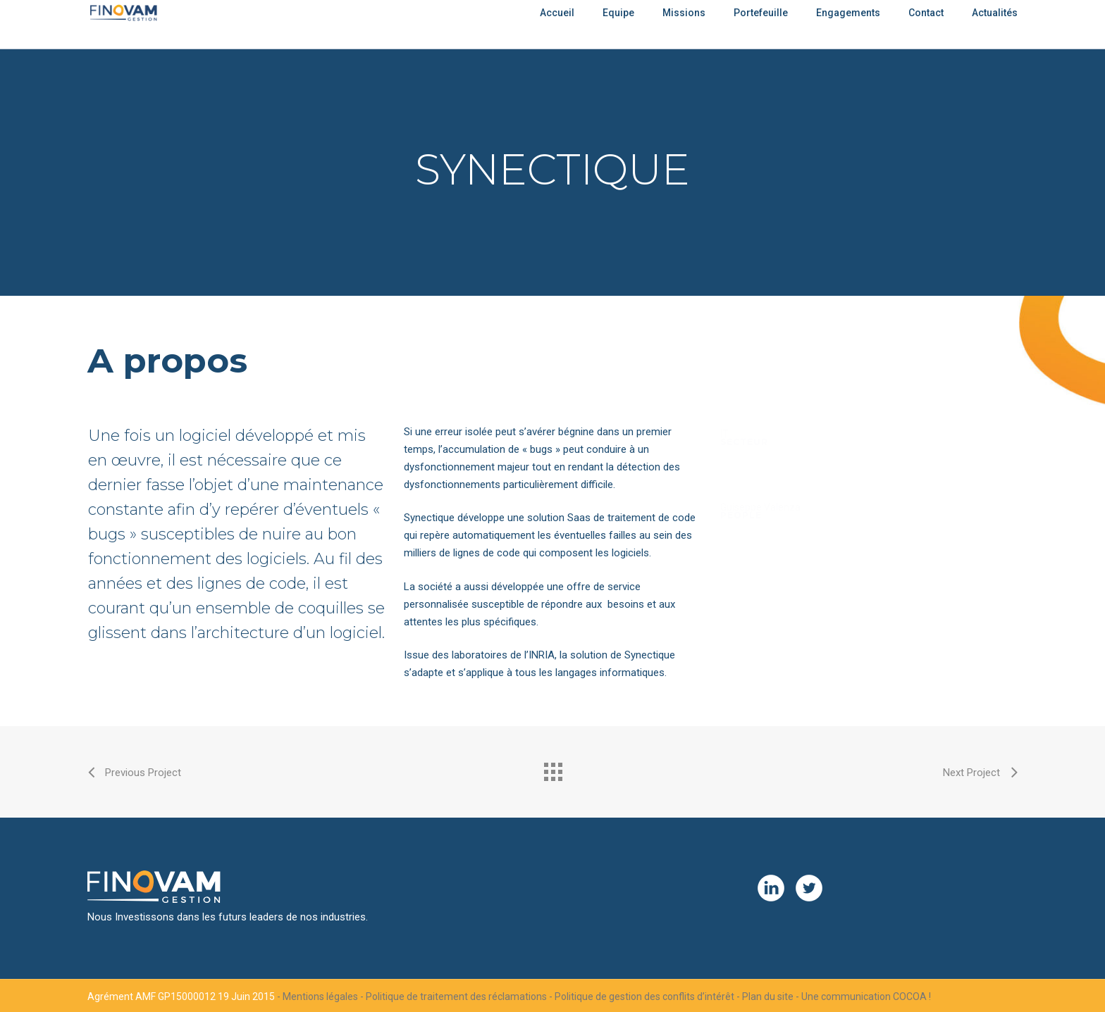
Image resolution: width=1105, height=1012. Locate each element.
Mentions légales (320, 996)
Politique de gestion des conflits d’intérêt (644, 996)
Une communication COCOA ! (866, 996)
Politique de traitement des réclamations (456, 996)
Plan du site (768, 996)
